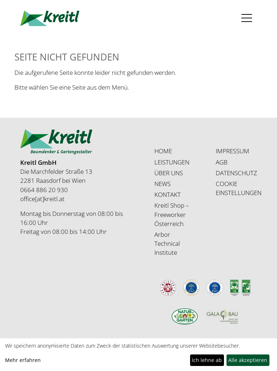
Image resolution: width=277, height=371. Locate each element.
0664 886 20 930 (44, 190)
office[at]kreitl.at (42, 199)
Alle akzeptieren (247, 360)
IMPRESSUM (232, 151)
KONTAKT (167, 194)
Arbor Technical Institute (167, 243)
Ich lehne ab (207, 360)
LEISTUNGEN (171, 162)
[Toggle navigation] (247, 18)
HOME (163, 151)
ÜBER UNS (168, 173)
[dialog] (138, 354)
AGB (222, 162)
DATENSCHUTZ (236, 173)
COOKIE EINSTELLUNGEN (238, 188)
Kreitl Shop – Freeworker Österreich (171, 214)
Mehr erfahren (23, 360)
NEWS (162, 184)
